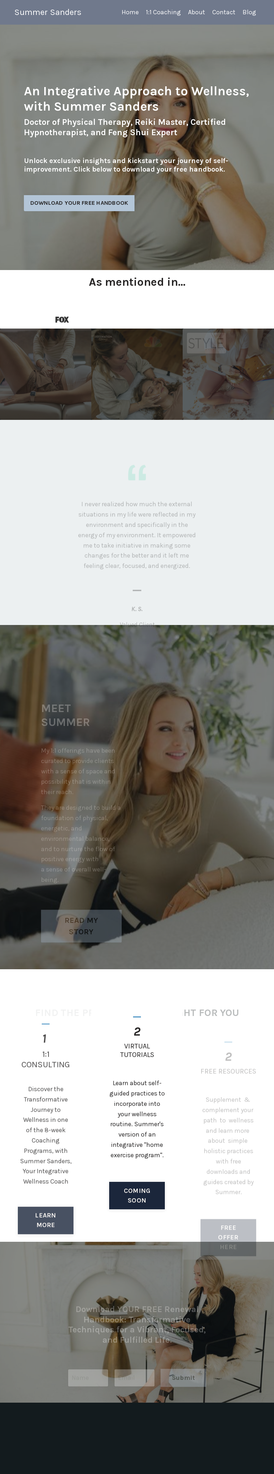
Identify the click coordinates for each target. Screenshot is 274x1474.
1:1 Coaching (163, 12)
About (196, 12)
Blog (249, 12)
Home (130, 12)
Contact (223, 12)
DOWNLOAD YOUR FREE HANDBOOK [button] (79, 203)
